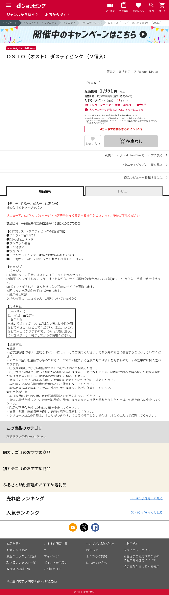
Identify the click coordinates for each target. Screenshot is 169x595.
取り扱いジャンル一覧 (21, 562)
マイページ (51, 556)
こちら (52, 581)
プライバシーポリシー (138, 550)
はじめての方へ (96, 562)
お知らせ (92, 550)
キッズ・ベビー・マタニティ (40, 23)
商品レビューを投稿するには (143, 177)
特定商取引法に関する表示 (141, 566)
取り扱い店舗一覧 (18, 569)
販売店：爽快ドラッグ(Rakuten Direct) (132, 71)
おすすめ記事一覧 (56, 543)
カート (48, 550)
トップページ (9, 23)
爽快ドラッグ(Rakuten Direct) (26, 436)
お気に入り (92, 144)
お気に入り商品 (16, 550)
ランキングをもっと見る (146, 498)
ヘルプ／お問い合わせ (101, 543)
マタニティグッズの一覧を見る (142, 164)
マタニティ (69, 23)
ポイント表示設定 (56, 562)
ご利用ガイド (53, 569)
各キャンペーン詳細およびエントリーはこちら (116, 109)
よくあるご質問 (96, 556)
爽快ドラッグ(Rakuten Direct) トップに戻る (134, 155)
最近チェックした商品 (21, 556)
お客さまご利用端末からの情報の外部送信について (141, 558)
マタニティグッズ (91, 23)
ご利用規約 (131, 543)
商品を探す (13, 543)
